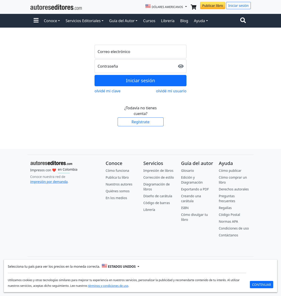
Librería (167, 20)
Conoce (50, 20)
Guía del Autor (122, 20)
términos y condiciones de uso (108, 286)
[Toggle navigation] (244, 21)
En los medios (116, 198)
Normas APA (228, 221)
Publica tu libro (117, 177)
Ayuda (199, 20)
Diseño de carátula (157, 196)
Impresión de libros (158, 170)
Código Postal (229, 214)
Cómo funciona (117, 170)
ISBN (185, 208)
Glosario (187, 170)
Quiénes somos (117, 191)
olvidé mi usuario (171, 91)
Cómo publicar (230, 170)
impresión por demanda (49, 181)
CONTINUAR (261, 284)
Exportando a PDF (195, 189)
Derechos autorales (234, 189)
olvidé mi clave (107, 91)
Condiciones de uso (234, 228)
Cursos (149, 20)
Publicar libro (212, 5)
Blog (184, 20)
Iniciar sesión (238, 5)
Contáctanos (228, 235)
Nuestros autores (119, 184)
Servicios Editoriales (83, 20)
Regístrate (140, 121)
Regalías (225, 208)
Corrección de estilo (158, 177)
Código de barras (156, 203)
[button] (36, 21)
